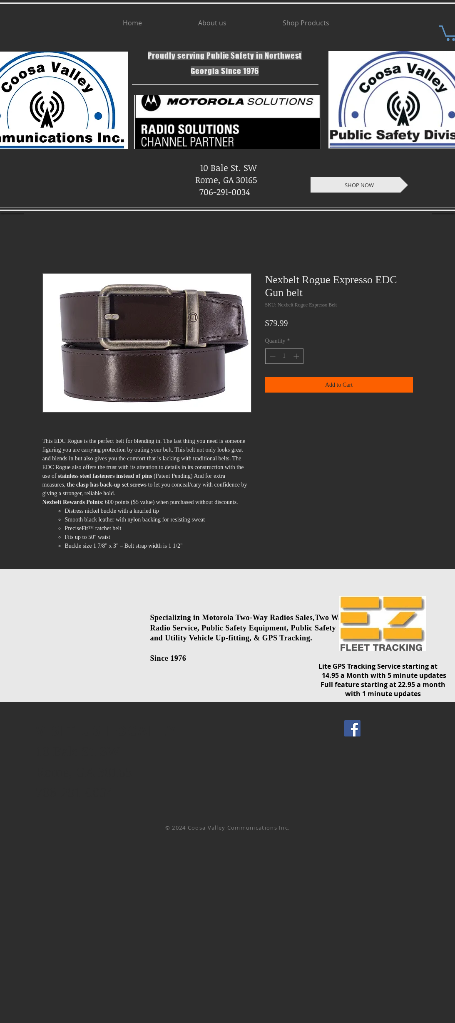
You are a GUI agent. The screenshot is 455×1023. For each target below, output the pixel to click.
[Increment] (297, 356)
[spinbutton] (284, 356)
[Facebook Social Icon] (352, 728)
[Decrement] (271, 356)
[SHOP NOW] (359, 185)
